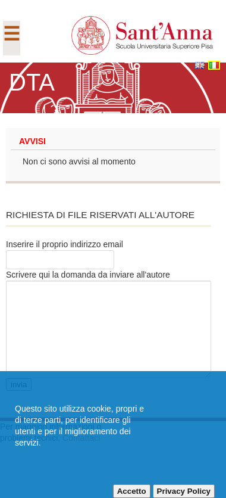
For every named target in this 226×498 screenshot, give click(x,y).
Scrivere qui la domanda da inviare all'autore (88, 274)
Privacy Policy (184, 491)
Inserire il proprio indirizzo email (64, 244)
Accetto (131, 491)
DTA (32, 82)
